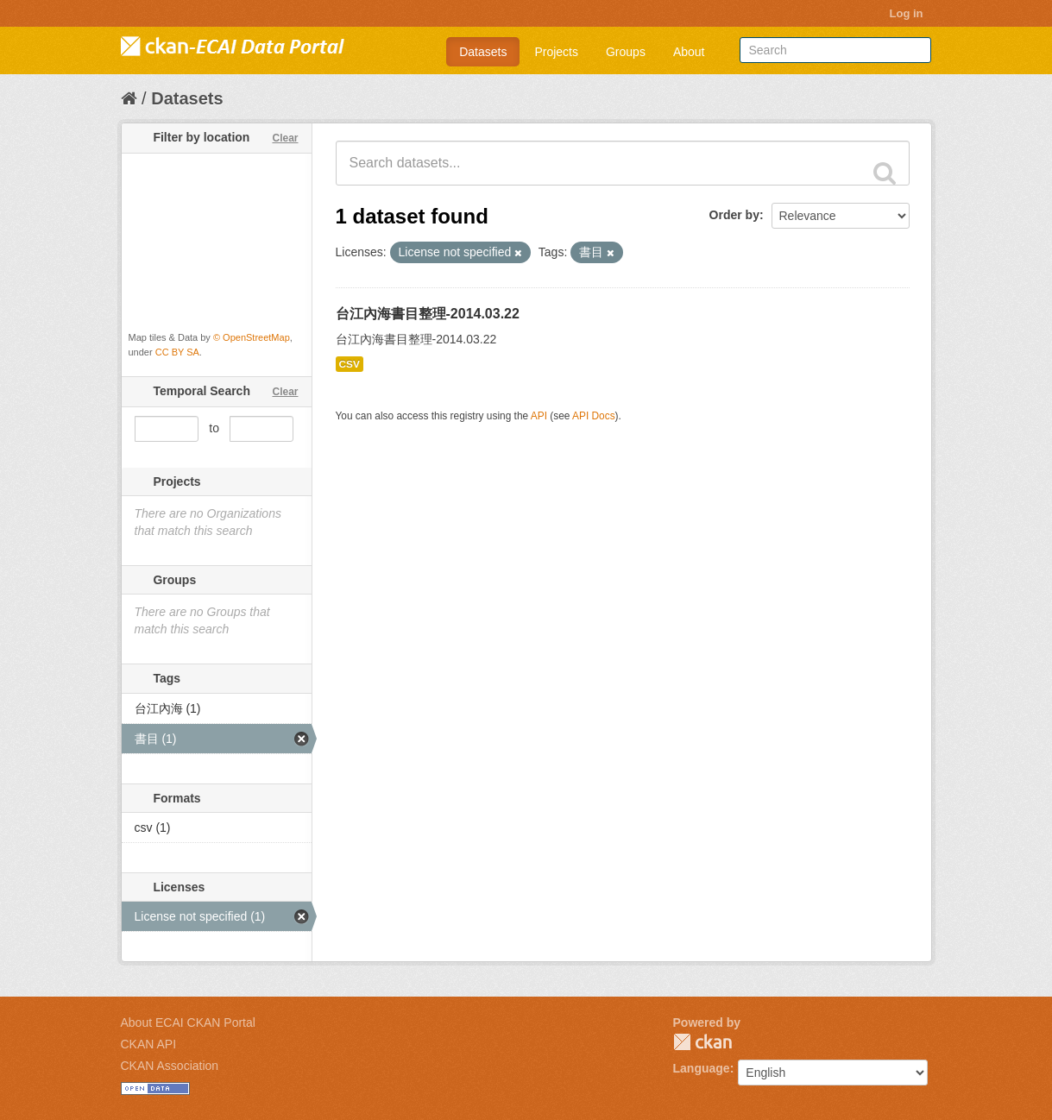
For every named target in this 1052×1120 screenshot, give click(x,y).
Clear (285, 138)
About (689, 52)
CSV (349, 364)
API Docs (593, 416)
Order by (734, 215)
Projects (556, 52)
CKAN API (149, 1044)
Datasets (483, 52)
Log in (906, 13)
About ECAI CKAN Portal (188, 1022)
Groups (626, 52)
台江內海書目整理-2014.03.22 (428, 313)
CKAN (702, 1042)
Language (701, 1068)
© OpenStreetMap (251, 337)
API (539, 416)
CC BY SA (177, 352)
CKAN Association (170, 1066)
